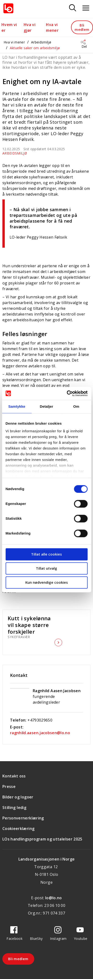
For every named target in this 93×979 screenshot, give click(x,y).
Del (84, 46)
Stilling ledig (14, 807)
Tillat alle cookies (46, 554)
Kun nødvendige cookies (46, 582)
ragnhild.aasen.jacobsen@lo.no (40, 732)
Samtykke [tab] (16, 406)
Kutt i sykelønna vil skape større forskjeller (31, 625)
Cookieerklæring (18, 828)
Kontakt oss (14, 776)
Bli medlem (82, 27)
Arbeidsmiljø (41, 42)
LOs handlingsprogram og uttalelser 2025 (42, 839)
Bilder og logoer (17, 797)
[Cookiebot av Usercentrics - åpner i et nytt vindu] (67, 393)
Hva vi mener (14, 42)
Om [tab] (76, 406)
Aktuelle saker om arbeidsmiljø (35, 48)
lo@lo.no (53, 897)
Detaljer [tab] (46, 406)
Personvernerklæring (23, 818)
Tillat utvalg (46, 568)
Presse (9, 786)
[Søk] (72, 8)
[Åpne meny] (86, 8)
